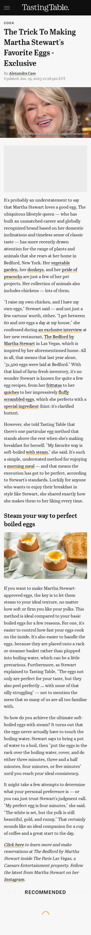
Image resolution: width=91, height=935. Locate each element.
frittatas (54, 385)
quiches (11, 392)
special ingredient (21, 406)
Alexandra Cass (22, 73)
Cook (9, 22)
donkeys (35, 269)
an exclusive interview (60, 329)
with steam (37, 452)
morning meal (20, 466)
